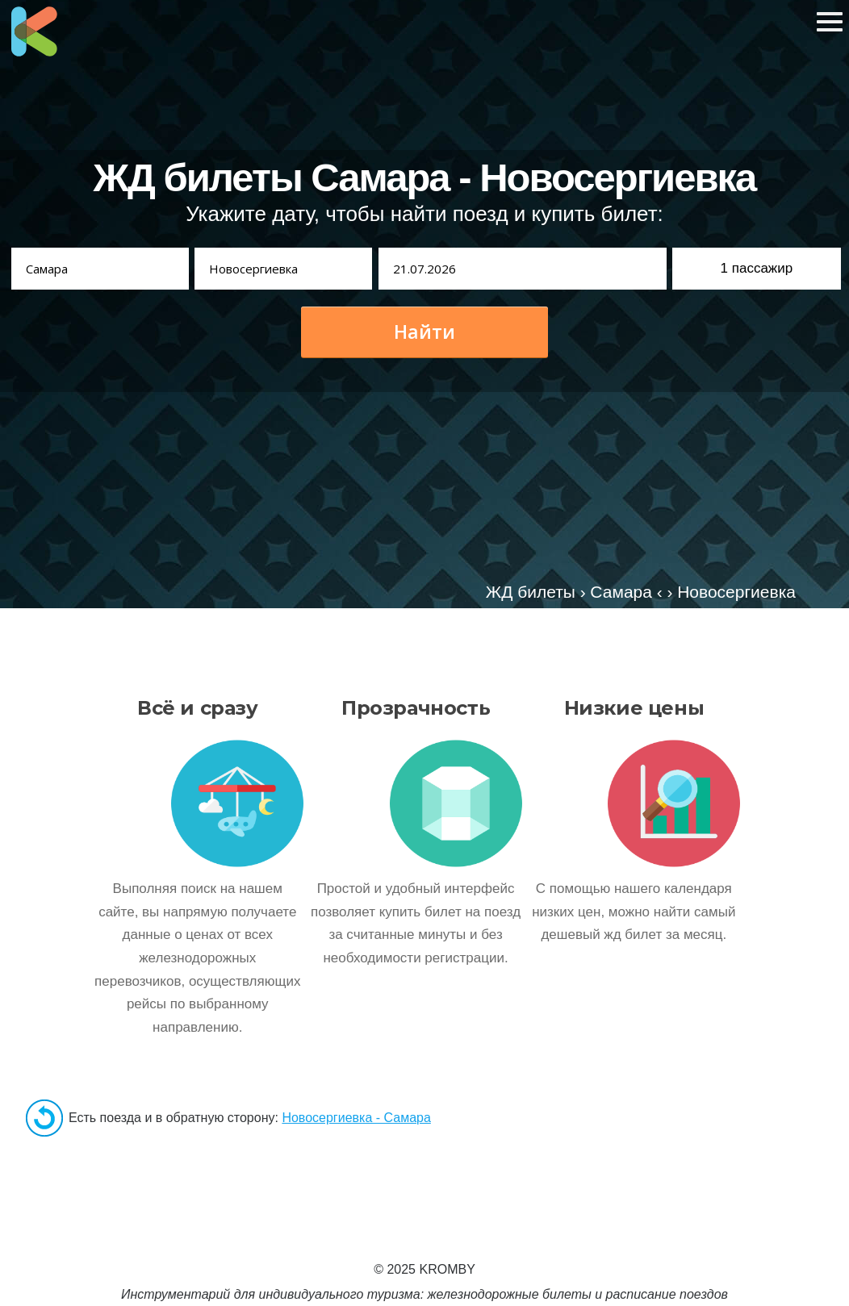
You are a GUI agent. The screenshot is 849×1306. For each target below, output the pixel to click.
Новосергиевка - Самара (356, 1117)
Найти (424, 331)
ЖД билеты (530, 591)
